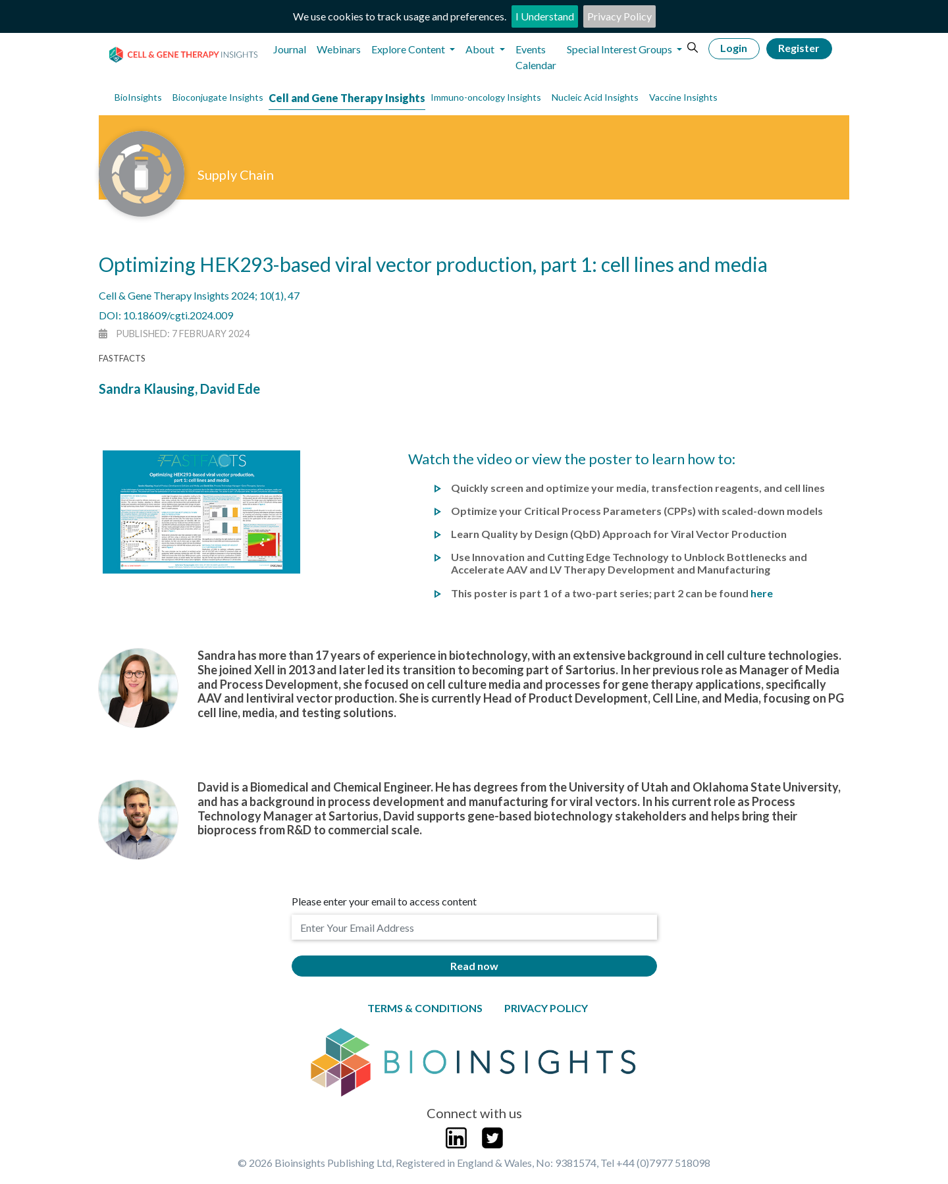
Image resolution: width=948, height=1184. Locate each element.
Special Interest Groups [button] (620, 49)
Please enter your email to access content (384, 901)
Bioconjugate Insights (217, 97)
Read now (474, 965)
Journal (289, 49)
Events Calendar (535, 57)
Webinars (339, 49)
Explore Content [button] (409, 49)
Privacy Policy (619, 16)
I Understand (544, 16)
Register (799, 47)
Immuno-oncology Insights (486, 97)
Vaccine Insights (683, 97)
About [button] (480, 49)
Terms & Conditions (425, 1008)
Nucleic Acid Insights (595, 97)
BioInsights (138, 97)
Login (733, 47)
